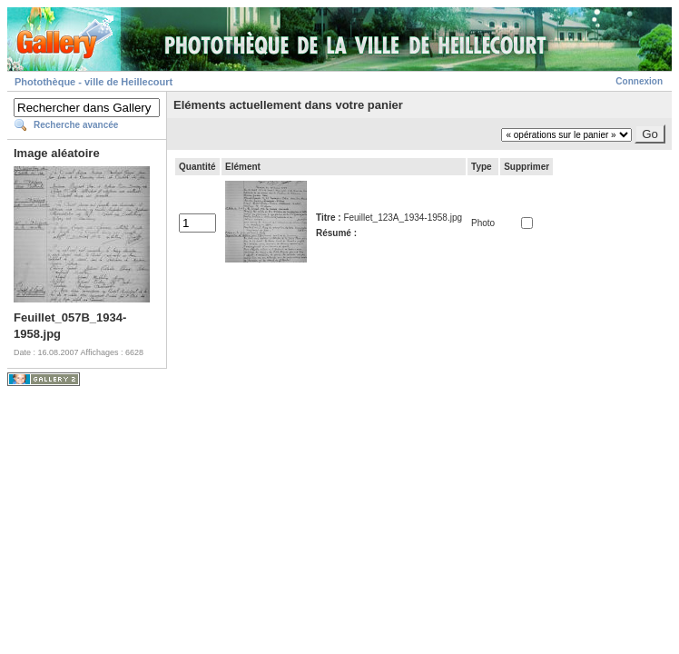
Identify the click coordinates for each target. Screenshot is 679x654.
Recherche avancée (76, 125)
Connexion (639, 81)
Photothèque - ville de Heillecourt (93, 81)
